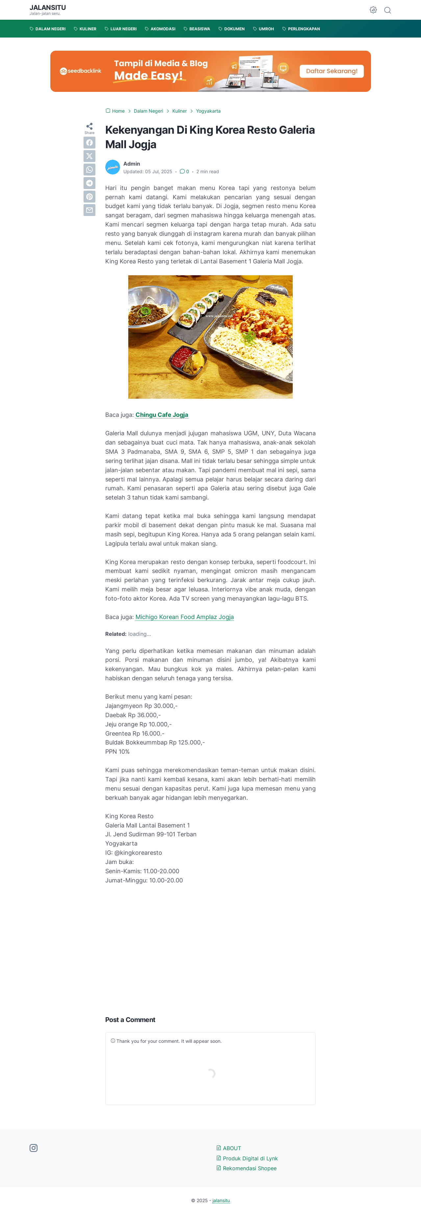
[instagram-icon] (33, 1148)
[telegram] (89, 183)
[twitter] (89, 156)
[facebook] (89, 142)
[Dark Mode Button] (373, 10)
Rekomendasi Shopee (246, 1168)
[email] (89, 210)
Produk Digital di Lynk (247, 1158)
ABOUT (228, 1148)
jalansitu (48, 8)
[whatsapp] (89, 169)
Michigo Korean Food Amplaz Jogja (185, 616)
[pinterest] (89, 196)
